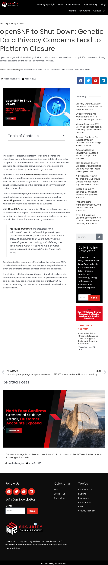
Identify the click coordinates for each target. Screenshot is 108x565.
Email (8, 505)
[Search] (99, 237)
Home (2, 69)
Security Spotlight (46, 4)
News (60, 4)
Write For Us (59, 493)
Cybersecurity (89, 4)
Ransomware (73, 4)
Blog (103, 4)
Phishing (72, 10)
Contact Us (99, 10)
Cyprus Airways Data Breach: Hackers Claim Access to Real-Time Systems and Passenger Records (53, 456)
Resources (84, 10)
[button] (3, 428)
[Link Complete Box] (89, 106)
